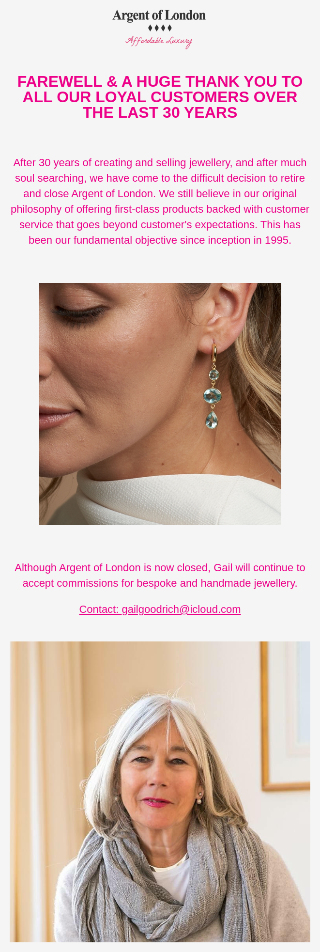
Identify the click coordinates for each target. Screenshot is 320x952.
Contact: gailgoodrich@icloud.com (160, 609)
